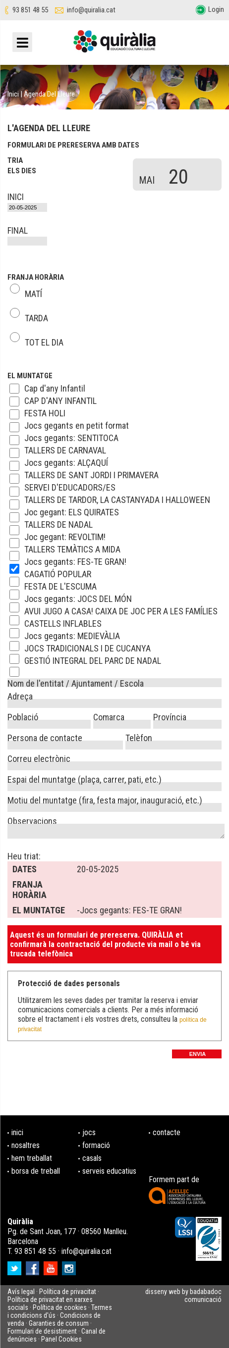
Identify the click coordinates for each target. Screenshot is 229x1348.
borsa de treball (35, 1171)
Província (169, 716)
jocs (89, 1132)
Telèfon (138, 737)
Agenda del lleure (49, 94)
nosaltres (25, 1145)
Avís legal (21, 1292)
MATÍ (33, 292)
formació (96, 1145)
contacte (166, 1132)
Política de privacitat (67, 1292)
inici (17, 1132)
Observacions (32, 820)
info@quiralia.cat (91, 10)
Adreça (20, 695)
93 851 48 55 (30, 10)
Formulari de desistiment (42, 1331)
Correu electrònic (38, 757)
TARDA (36, 316)
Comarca (108, 716)
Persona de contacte (44, 737)
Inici (13, 94)
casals (92, 1158)
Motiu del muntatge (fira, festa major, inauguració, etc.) (104, 799)
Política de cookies (60, 1307)
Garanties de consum (59, 1323)
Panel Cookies (61, 1339)
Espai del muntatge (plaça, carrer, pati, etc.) (84, 778)
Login (216, 9)
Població (22, 716)
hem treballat (31, 1158)
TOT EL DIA (44, 340)
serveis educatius (109, 1171)
